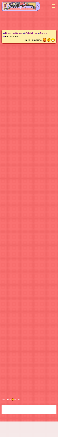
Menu (53, 6)
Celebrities (31, 33)
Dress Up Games (13, 33)
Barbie (43, 33)
